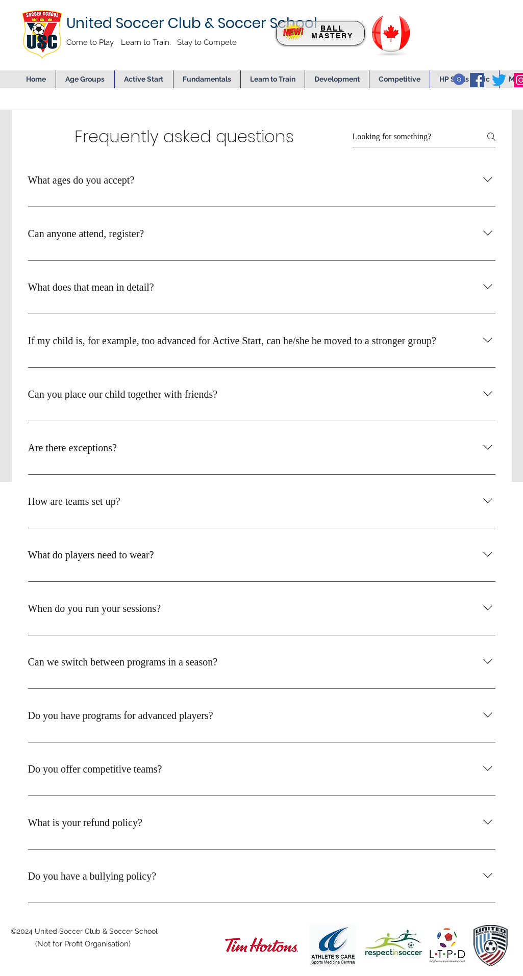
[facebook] (477, 80)
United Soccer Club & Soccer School (191, 23)
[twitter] (499, 80)
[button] (337, 79)
